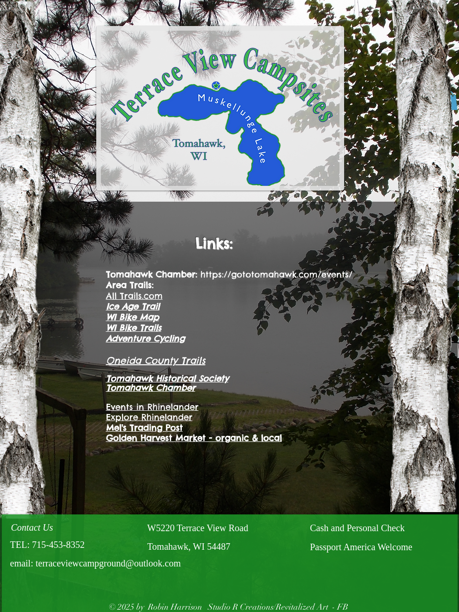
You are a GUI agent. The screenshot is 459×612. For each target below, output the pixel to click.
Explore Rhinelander (149, 417)
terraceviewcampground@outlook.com (107, 563)
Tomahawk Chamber (150, 387)
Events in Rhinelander (152, 406)
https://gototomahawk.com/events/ (276, 274)
